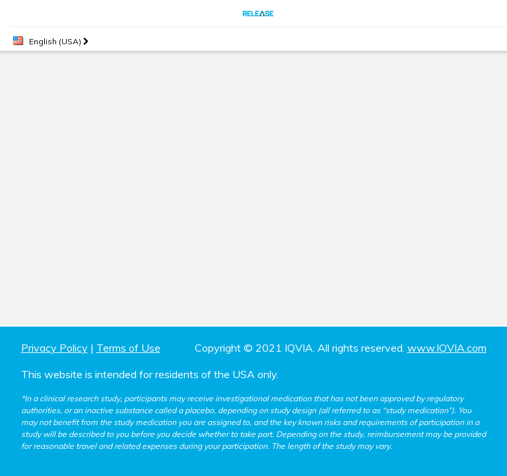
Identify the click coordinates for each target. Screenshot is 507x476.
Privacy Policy (54, 347)
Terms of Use (128, 347)
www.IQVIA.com (447, 347)
